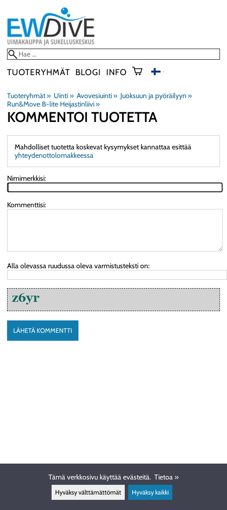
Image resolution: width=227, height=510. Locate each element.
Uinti (63, 95)
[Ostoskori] (140, 72)
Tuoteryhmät (38, 72)
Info (116, 72)
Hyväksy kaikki (150, 492)
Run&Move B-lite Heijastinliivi (53, 104)
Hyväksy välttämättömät (88, 492)
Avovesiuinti (97, 95)
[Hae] (113, 54)
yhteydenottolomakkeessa (54, 155)
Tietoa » (166, 477)
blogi (88, 72)
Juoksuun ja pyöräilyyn (156, 95)
